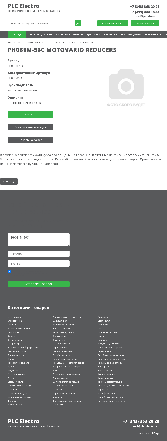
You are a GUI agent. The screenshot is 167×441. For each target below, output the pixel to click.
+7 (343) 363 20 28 (144, 6)
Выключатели (104, 320)
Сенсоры (12, 378)
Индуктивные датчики (63, 332)
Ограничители (60, 347)
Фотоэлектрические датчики (67, 401)
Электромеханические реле (111, 401)
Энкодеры (58, 404)
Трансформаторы (106, 393)
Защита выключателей (19, 328)
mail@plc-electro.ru (147, 16)
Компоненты (59, 340)
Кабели (11, 336)
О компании (153, 34)
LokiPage (154, 433)
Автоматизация (15, 317)
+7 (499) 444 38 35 (144, 11)
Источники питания (107, 332)
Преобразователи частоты (111, 355)
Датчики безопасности (64, 324)
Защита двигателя (61, 328)
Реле (55, 370)
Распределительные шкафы (66, 366)
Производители (40, 34)
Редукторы (13, 370)
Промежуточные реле (18, 362)
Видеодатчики (60, 320)
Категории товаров (69, 34)
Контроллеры (14, 343)
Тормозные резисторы (64, 393)
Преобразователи (61, 355)
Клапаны (102, 336)
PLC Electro (23, 5)
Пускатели (12, 366)
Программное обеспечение (111, 359)
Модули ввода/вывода (108, 343)
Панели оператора (17, 351)
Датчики (12, 324)
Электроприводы (16, 404)
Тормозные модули (17, 393)
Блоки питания (15, 320)
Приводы (12, 359)
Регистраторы (105, 366)
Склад (17, 34)
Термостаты (104, 389)
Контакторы (104, 340)
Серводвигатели (61, 378)
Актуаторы (103, 317)
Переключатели (105, 351)
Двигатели (103, 324)
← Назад (8, 181)
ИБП (100, 328)
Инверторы (13, 332)
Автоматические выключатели (67, 317)
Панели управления (62, 351)
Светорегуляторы (106, 374)
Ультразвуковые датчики (19, 397)
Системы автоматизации (110, 381)
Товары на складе (30, 140)
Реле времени (105, 370)
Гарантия (110, 34)
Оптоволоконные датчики (110, 347)
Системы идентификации (20, 385)
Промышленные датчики (110, 362)
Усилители (58, 397)
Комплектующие (16, 340)
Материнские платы (62, 343)
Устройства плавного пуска (111, 397)
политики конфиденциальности (28, 272)
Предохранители (16, 355)
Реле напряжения (16, 374)
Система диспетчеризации (66, 381)
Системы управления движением (114, 385)
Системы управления (63, 385)
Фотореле (13, 401)
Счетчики (12, 389)
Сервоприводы (105, 378)
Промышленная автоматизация (68, 362)
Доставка (93, 34)
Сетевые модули (15, 381)
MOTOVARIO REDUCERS (61, 42)
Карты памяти (59, 336)
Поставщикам (131, 34)
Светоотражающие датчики (66, 374)
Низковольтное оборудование (23, 347)
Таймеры (57, 389)
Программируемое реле (65, 359)
